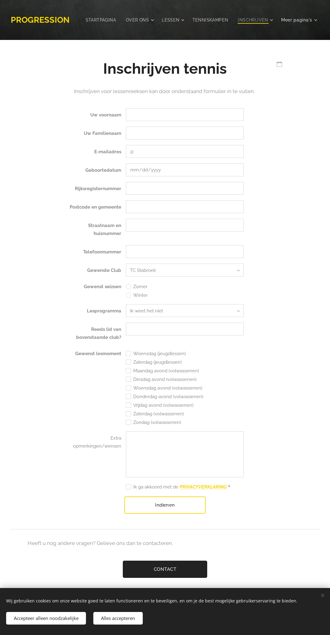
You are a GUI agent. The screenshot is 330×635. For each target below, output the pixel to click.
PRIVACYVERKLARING (203, 487)
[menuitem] (143, 20)
